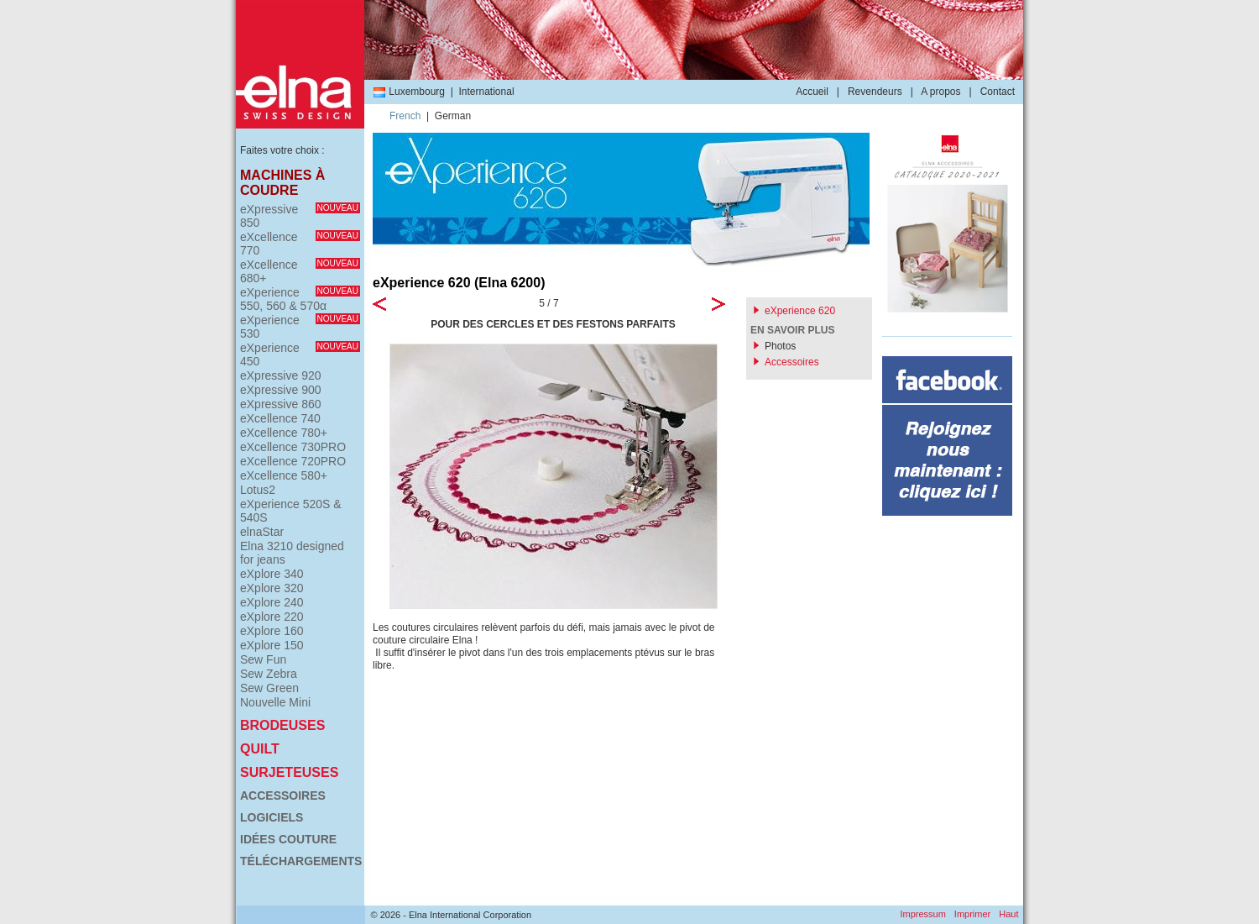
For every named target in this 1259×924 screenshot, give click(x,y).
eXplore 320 (272, 588)
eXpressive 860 (280, 404)
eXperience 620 (800, 311)
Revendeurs (875, 91)
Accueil (812, 91)
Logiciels (271, 817)
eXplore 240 (272, 602)
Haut (1008, 914)
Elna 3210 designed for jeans (292, 552)
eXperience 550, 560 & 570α (300, 299)
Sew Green (269, 688)
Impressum (922, 914)
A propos (940, 91)
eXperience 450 (300, 354)
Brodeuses (282, 725)
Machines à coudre (282, 182)
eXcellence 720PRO (293, 461)
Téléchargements (300, 861)
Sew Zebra (268, 673)
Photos (780, 346)
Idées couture (288, 839)
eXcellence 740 (280, 418)
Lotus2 (257, 489)
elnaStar (262, 531)
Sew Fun (263, 659)
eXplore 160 (272, 631)
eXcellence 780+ (283, 432)
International (487, 91)
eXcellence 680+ (300, 271)
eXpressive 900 (280, 389)
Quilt (259, 749)
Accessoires (283, 795)
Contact (997, 91)
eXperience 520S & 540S (291, 510)
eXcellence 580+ (283, 475)
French (405, 116)
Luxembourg (409, 91)
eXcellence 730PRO (293, 447)
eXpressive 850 (300, 215)
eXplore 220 (272, 616)
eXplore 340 (272, 573)
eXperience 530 (300, 326)
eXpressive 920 (280, 375)
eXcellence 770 (300, 243)
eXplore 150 (272, 645)
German (453, 116)
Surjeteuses (289, 772)
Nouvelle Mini (275, 702)
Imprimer (972, 914)
